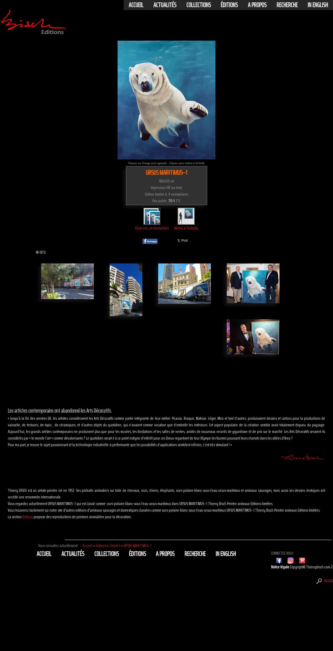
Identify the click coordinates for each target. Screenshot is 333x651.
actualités (164, 5)
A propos (257, 5)
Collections (198, 5)
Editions (27, 516)
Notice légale (280, 567)
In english (318, 5)
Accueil (136, 5)
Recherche (287, 5)
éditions (229, 5)
